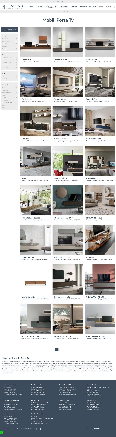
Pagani (4, 97)
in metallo (5, 67)
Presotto (4, 43)
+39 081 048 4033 (93, 392)
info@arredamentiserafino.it (15, 394)
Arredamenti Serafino (10, 385)
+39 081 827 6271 (11, 391)
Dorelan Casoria (91, 385)
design (4, 76)
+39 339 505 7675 (39, 392)
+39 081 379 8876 (11, 406)
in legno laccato (6, 62)
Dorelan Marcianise (37, 414)
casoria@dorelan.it (95, 396)
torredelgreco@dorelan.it (69, 394)
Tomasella (4, 48)
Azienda (31, 6)
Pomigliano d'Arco (7, 102)
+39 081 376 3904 (38, 406)
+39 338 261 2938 (39, 408)
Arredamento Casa (56, 11)
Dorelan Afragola (9, 414)
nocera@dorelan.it (67, 409)
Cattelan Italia (6, 41)
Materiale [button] (5, 55)
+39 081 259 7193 (66, 406)
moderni (4, 78)
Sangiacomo (5, 46)
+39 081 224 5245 (93, 406)
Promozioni (93, 6)
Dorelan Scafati (36, 385)
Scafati (4, 107)
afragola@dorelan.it (13, 423)
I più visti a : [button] (5, 85)
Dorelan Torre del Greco (66, 385)
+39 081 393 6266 (66, 391)
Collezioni (40, 6)
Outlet (101, 6)
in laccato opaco (6, 57)
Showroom (83, 6)
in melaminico (6, 65)
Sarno (3, 105)
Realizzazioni (64, 6)
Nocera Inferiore (6, 92)
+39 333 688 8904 (11, 408)
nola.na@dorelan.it (40, 409)
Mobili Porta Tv (64, 11)
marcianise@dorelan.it (41, 423)
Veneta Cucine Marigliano (12, 400)
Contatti (108, 6)
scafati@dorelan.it (40, 394)
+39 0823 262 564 (38, 421)
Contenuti (74, 6)
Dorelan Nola (35, 400)
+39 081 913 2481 (11, 420)
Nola (3, 95)
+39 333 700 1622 (11, 392)
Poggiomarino (6, 100)
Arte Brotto (5, 38)
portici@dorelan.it (95, 409)
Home (49, 11)
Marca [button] (4, 36)
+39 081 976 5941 (38, 391)
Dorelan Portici (91, 400)
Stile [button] (3, 73)
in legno (4, 60)
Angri (3, 87)
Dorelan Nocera (64, 400)
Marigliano (5, 90)
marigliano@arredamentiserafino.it (17, 409)
